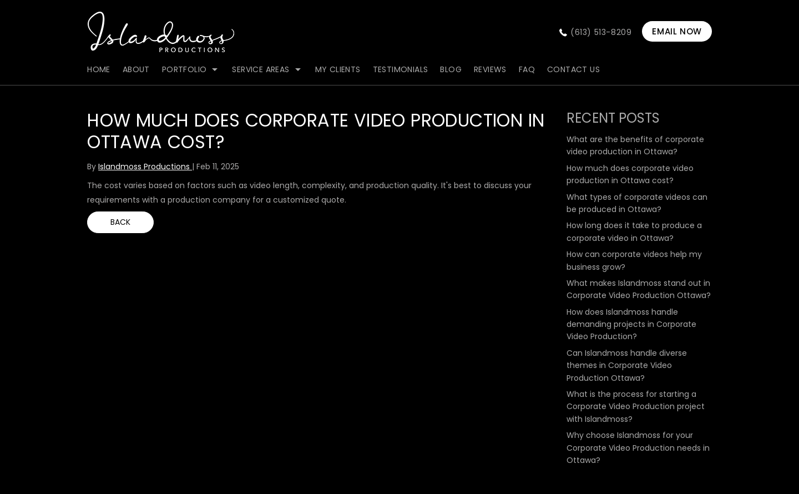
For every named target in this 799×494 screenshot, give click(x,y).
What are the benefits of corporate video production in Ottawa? (635, 145)
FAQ (527, 69)
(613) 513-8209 (600, 32)
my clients (338, 69)
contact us (573, 69)
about (136, 69)
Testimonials (400, 69)
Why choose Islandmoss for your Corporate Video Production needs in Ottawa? (638, 448)
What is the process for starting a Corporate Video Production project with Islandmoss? (636, 407)
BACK (120, 222)
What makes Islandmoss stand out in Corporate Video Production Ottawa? (639, 289)
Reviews (490, 69)
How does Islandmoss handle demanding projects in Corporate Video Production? (631, 324)
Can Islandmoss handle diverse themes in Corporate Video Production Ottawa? (627, 365)
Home (98, 69)
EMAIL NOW (676, 31)
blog (451, 69)
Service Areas (260, 69)
